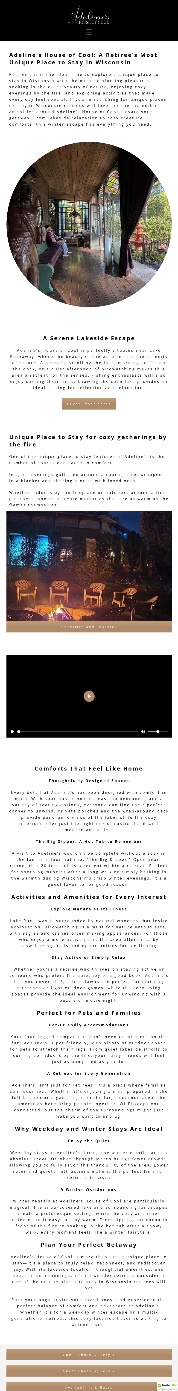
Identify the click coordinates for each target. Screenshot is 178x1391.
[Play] (12, 731)
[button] (167, 1386)
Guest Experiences (89, 404)
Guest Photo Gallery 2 (89, 1371)
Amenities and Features (89, 627)
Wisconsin (42, 80)
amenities (98, 829)
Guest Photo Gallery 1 (89, 1355)
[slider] (78, 731)
